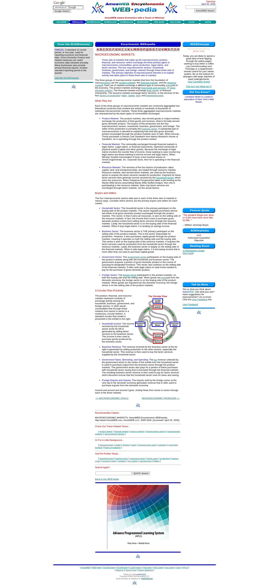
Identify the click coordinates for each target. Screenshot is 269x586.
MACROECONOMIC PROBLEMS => (161, 398)
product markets (106, 431)
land (138, 95)
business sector (149, 129)
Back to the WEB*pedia (107, 479)
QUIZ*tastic (147, 567)
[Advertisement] (134, 32)
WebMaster (147, 578)
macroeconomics (106, 445)
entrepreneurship (154, 95)
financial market (148, 82)
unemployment (145, 461)
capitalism (122, 461)
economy (106, 82)
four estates (133, 461)
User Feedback (199, 299)
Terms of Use (130, 570)
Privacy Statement (145, 570)
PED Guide (158, 567)
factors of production (110, 95)
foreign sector (130, 275)
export (164, 277)
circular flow (164, 458)
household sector (164, 177)
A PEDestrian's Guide (193, 250)
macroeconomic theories (114, 434)
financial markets (121, 431)
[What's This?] (199, 51)
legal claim (152, 90)
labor (124, 95)
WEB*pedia (96, 567)
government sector (136, 257)
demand (126, 445)
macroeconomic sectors (155, 431)
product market (126, 82)
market (118, 445)
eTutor (177, 567)
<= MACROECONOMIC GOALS (112, 398)
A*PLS (185, 567)
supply (133, 445)
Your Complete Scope (199, 81)
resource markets (137, 431)
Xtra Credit (188, 253)
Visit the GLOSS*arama (67, 78)
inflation (156, 461)
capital (131, 95)
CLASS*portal (135, 567)
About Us (120, 570)
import (169, 85)
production (162, 445)
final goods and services (153, 88)
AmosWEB (85, 567)
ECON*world (122, 567)
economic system (109, 461)
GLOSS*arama (109, 567)
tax (155, 359)
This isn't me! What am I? (199, 86)
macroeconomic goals (147, 445)
